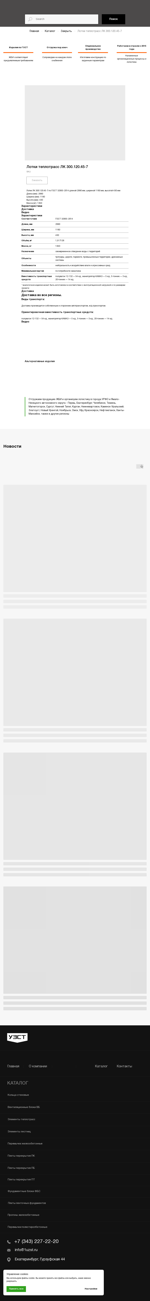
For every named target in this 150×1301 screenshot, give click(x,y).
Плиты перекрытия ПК (21, 1156)
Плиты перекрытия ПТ (21, 1179)
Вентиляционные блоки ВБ (24, 1107)
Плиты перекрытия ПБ (21, 1168)
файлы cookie (28, 1278)
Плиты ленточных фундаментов (27, 1203)
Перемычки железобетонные (25, 1144)
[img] (27, 6)
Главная (34, 31)
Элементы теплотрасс (21, 1119)
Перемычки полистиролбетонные (27, 1227)
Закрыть (66, 31)
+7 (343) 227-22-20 (36, 1241)
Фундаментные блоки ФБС (24, 1191)
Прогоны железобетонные (23, 1215)
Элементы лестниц (19, 1131)
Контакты (124, 1066)
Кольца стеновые (18, 1095)
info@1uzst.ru (26, 1250)
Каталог (50, 31)
